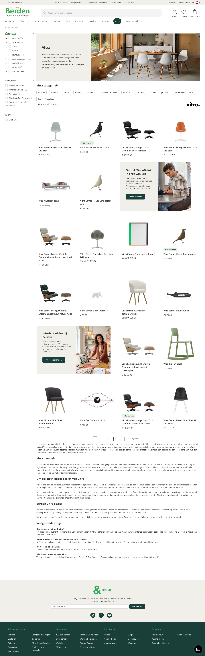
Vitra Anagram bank (49, 200)
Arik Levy (13, 93)
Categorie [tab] (10, 33)
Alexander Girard (16, 85)
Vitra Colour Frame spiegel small (138, 254)
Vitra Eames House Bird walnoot (179, 254)
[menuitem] (10, 21)
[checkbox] (20, 85)
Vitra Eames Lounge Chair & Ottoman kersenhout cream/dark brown (55, 257)
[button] (196, 2)
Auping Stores (158, 639)
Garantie (36, 639)
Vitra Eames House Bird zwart (95, 147)
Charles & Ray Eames (18, 98)
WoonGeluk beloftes (89, 634)
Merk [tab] (8, 114)
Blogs (130, 634)
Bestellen (12, 639)
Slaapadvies (133, 639)
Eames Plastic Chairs (184, 92)
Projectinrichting (87, 647)
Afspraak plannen (54, 359)
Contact (11, 634)
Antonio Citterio (16, 89)
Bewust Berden (87, 643)
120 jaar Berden (63, 634)
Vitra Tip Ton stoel (172, 363)
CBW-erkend (61, 647)
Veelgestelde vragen (41, 634)
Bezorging (12, 647)
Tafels (66, 92)
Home (7, 27)
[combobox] (101, 13)
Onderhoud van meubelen (39, 648)
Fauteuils (91, 92)
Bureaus (127, 92)
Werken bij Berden (88, 639)
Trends (107, 634)
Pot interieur (157, 634)
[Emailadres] (89, 606)
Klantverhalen (110, 639)
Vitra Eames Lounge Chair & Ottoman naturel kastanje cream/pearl (136, 367)
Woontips (132, 643)
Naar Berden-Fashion (16, 2)
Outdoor (140, 92)
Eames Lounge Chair (159, 92)
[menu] (102, 21)
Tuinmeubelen (18, 71)
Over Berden (61, 639)
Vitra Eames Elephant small (94, 310)
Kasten (78, 92)
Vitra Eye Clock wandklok (93, 420)
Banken (41, 92)
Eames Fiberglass (46, 99)
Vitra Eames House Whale (176, 310)
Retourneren (13, 651)
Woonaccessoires (109, 92)
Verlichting (17, 63)
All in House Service (41, 643)
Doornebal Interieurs (161, 643)
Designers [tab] (10, 80)
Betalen (11, 643)
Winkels (172, 2)
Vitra (11, 119)
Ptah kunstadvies (183, 634)
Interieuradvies (110, 643)
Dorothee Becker (16, 102)
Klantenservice (184, 2)
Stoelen (54, 92)
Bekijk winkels (135, 196)
